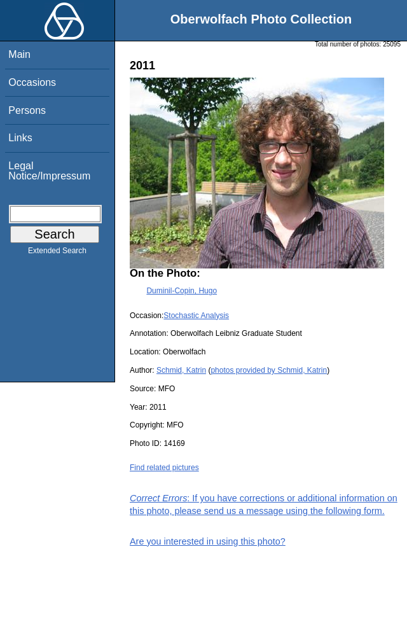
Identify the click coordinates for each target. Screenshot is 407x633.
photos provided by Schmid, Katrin (268, 370)
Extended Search (57, 253)
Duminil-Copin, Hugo (181, 290)
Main (19, 54)
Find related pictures (164, 467)
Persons (27, 110)
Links (20, 137)
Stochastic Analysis (196, 315)
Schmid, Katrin (181, 370)
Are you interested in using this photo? (208, 541)
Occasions (32, 82)
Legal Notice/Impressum (49, 170)
